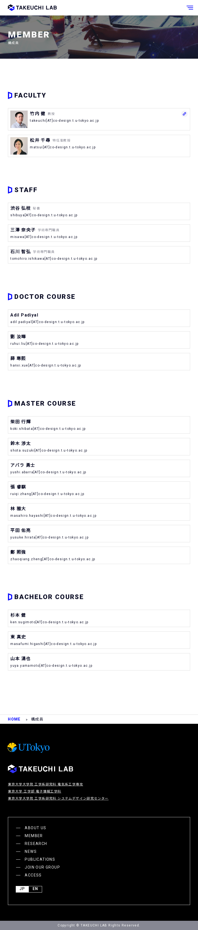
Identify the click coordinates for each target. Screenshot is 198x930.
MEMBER (34, 836)
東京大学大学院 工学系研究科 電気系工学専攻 (45, 784)
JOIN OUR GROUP (42, 867)
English (35, 889)
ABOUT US (35, 828)
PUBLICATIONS (40, 859)
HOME (14, 719)
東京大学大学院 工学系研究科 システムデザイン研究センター (58, 798)
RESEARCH (36, 843)
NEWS (31, 851)
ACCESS (33, 875)
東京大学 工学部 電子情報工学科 (34, 791)
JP (22, 889)
